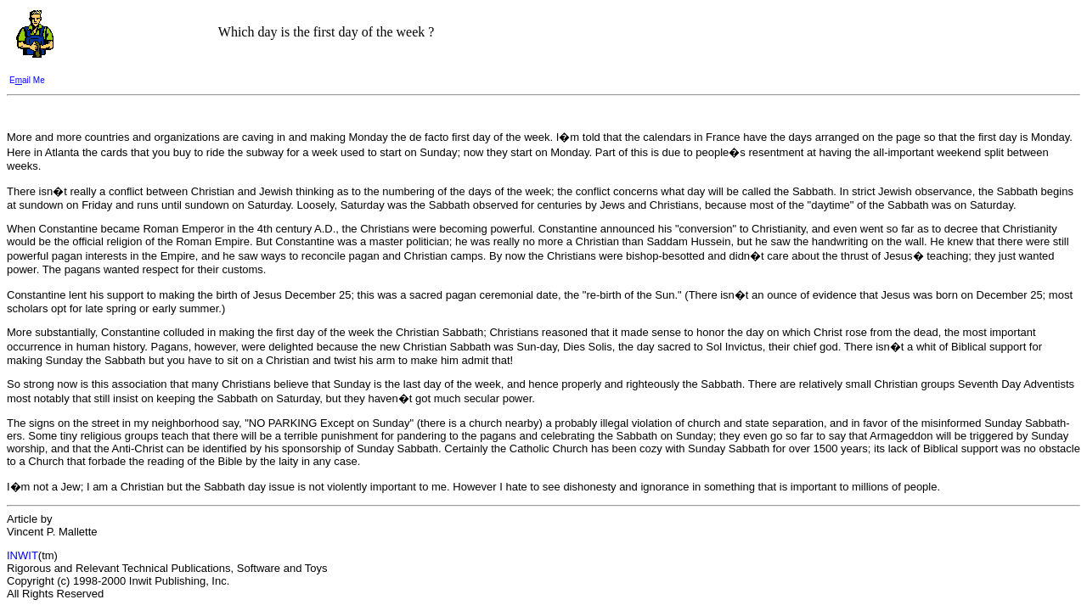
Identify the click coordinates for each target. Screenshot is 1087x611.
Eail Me (27, 80)
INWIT (22, 555)
